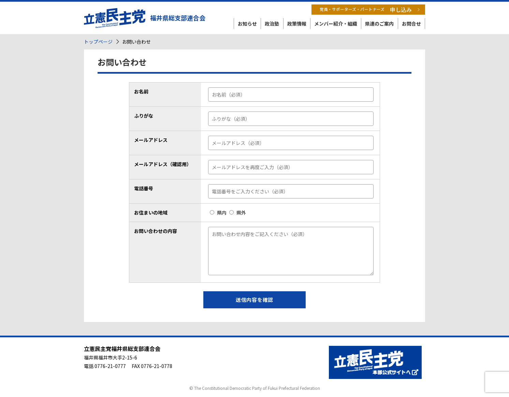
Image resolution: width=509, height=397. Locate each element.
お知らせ (247, 23)
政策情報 (296, 23)
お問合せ (411, 23)
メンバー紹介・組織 (335, 23)
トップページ (98, 41)
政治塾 (272, 23)
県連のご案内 (379, 23)
